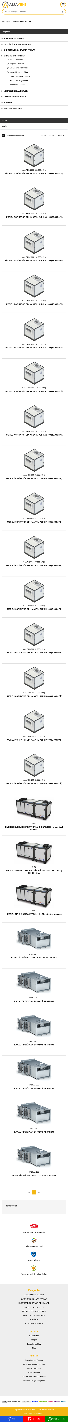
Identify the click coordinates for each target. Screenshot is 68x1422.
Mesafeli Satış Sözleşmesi (34, 1381)
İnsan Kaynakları (34, 1344)
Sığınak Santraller (17, 64)
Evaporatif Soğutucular (19, 80)
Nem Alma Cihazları (18, 85)
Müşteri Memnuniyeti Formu (34, 1364)
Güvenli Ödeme (34, 1372)
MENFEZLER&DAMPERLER (16, 91)
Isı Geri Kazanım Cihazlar (20, 72)
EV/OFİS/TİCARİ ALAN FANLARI (17, 44)
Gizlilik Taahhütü (34, 1368)
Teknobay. (40, 1413)
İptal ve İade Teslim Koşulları (33, 1377)
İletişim (34, 1340)
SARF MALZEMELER (13, 108)
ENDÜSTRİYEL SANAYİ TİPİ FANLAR (19, 50)
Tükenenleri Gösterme (13, 135)
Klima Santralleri (16, 59)
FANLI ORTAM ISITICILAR (15, 97)
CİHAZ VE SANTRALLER (21, 22)
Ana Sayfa (6, 22)
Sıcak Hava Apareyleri (19, 68)
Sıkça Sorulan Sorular (34, 1360)
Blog (34, 1348)
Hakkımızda (34, 1336)
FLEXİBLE (8, 102)
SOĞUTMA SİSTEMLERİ (14, 38)
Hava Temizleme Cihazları (20, 76)
